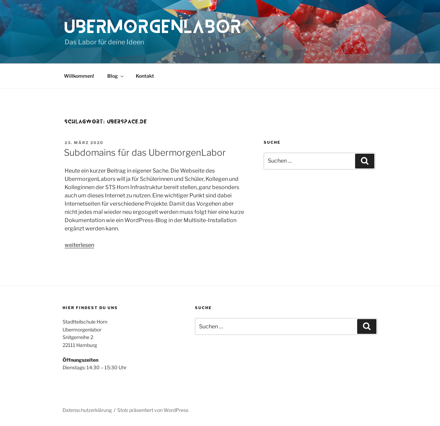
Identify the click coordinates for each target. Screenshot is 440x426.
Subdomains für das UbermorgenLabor (145, 152)
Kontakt (145, 76)
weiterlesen (79, 245)
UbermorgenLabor (153, 27)
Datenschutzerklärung (87, 410)
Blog (115, 76)
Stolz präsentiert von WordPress (152, 410)
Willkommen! (79, 76)
